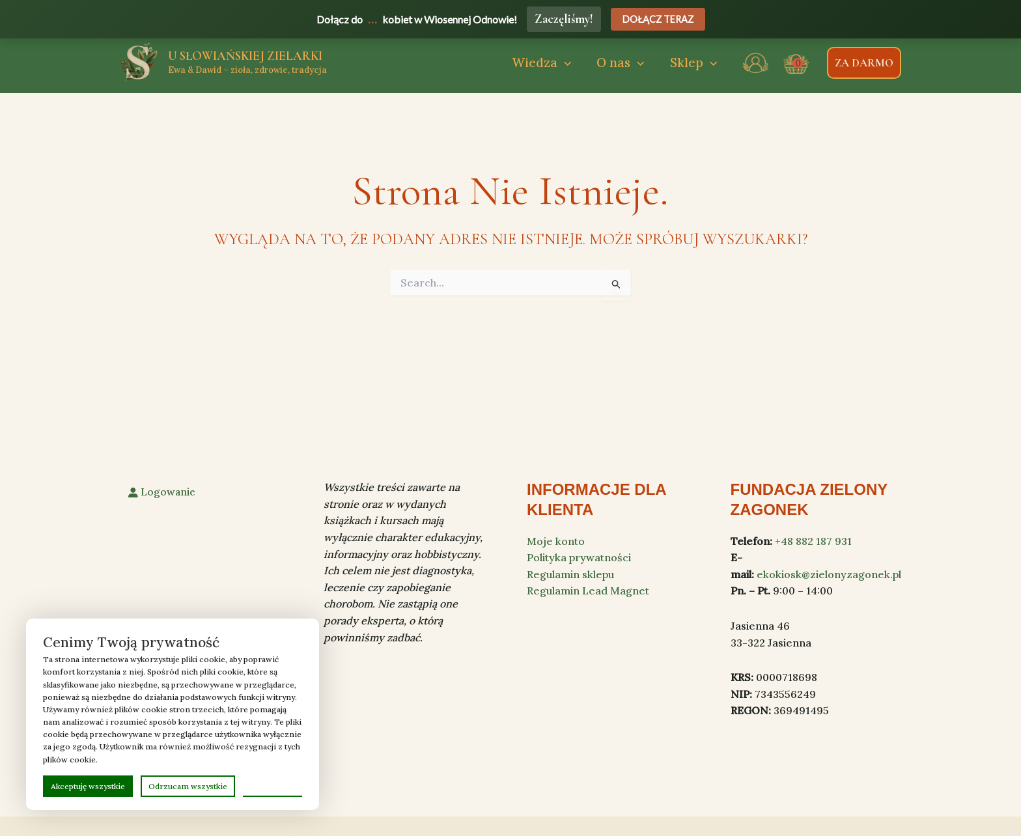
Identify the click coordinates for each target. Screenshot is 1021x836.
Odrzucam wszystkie (187, 786)
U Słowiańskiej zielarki (245, 55)
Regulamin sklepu (570, 574)
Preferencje (272, 785)
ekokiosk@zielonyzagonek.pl (829, 574)
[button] (544, 63)
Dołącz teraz (657, 19)
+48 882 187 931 (813, 541)
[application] (567, 62)
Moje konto (556, 541)
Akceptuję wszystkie (88, 786)
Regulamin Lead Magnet (588, 590)
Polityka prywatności (579, 557)
